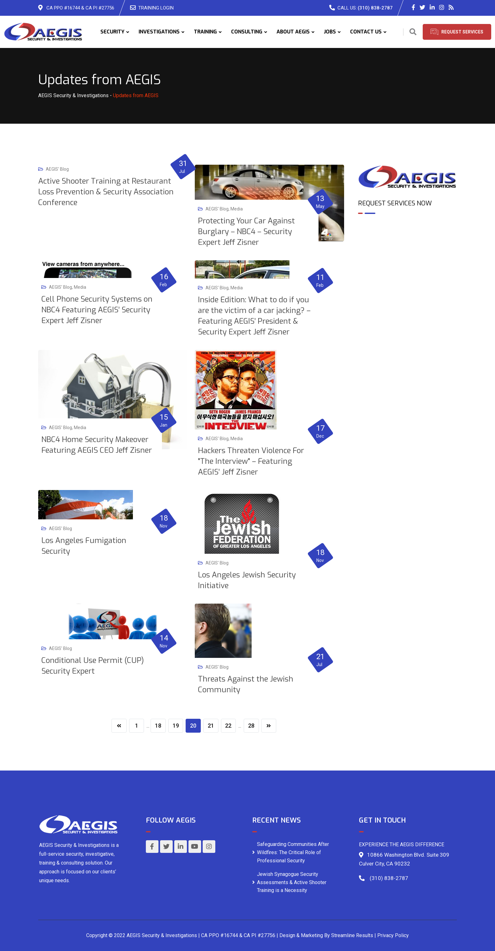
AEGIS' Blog (57, 169)
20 (193, 725)
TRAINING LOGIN (156, 8)
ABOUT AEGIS (293, 31)
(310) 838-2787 (375, 8)
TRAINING (205, 31)
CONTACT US (366, 31)
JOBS (330, 31)
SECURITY (112, 31)
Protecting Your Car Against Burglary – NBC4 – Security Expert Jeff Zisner (246, 231)
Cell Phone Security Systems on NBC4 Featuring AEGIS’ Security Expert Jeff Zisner (96, 310)
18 (158, 725)
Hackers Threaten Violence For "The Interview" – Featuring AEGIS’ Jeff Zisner (251, 461)
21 (211, 725)
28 (251, 725)
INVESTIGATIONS (159, 31)
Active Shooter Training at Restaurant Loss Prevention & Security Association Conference (106, 192)
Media (236, 208)
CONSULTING (246, 31)
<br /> (407, 246)
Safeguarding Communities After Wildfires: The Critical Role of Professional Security (293, 852)
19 (175, 725)
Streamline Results (352, 935)
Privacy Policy (393, 935)
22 (228, 725)
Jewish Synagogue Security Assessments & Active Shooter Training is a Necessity (291, 882)
